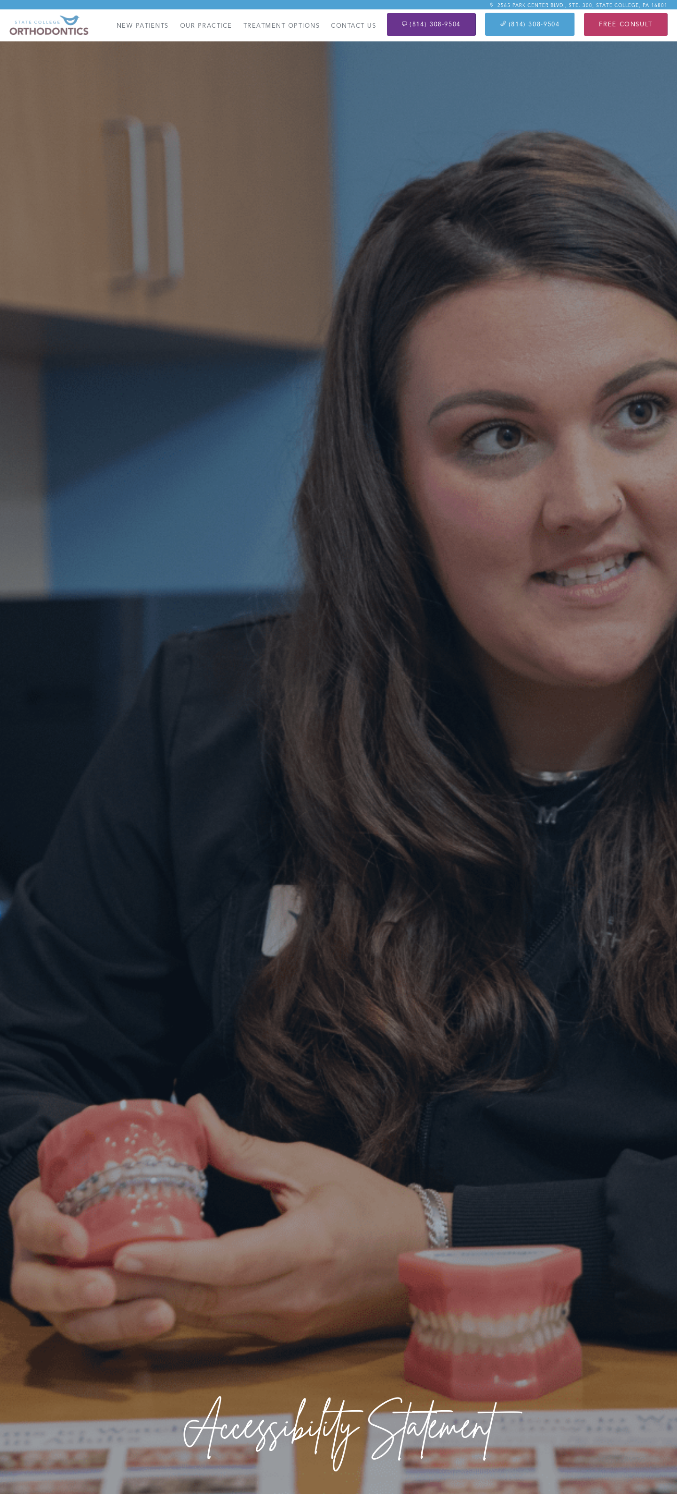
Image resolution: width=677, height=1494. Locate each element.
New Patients (143, 26)
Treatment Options (282, 26)
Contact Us (353, 26)
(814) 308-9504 (431, 24)
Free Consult (626, 24)
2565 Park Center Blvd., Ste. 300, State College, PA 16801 (579, 5)
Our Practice (206, 26)
